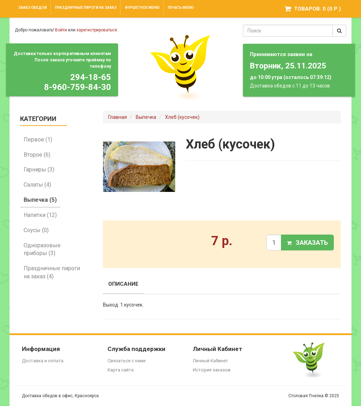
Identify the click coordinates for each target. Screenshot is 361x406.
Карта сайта (121, 369)
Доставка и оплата (42, 360)
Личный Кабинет (210, 360)
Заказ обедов (32, 8)
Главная (117, 117)
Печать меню (181, 8)
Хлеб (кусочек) (182, 117)
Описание (123, 284)
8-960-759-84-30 (77, 87)
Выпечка (146, 117)
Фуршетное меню (142, 8)
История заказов (212, 369)
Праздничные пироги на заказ (86, 8)
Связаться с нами (127, 360)
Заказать (307, 242)
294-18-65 (90, 77)
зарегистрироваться (97, 30)
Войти (61, 30)
